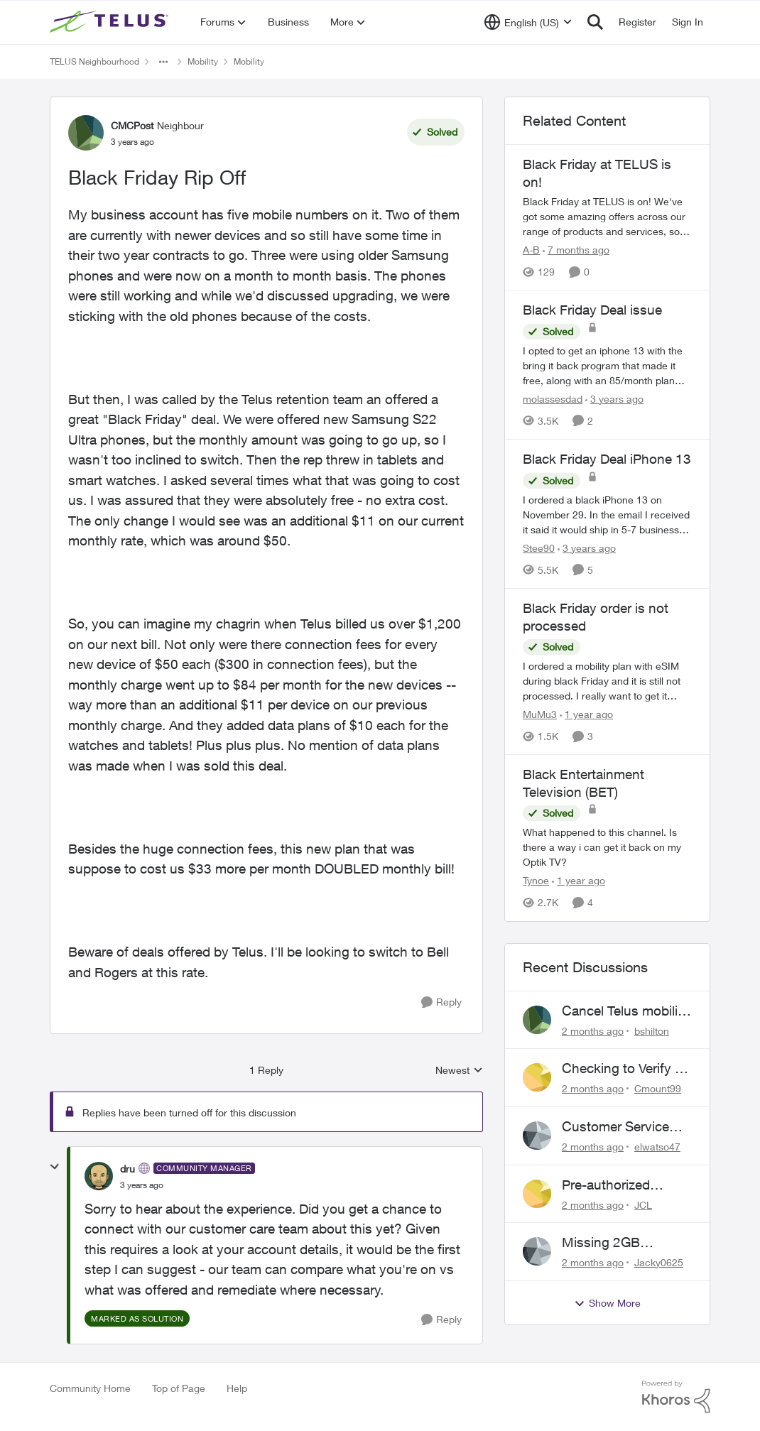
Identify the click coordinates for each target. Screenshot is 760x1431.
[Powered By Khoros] (676, 1397)
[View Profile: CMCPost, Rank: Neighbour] (86, 133)
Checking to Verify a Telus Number (622, 1068)
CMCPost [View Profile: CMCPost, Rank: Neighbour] (132, 125)
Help (237, 1388)
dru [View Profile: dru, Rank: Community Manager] (127, 1169)
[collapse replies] (54, 1166)
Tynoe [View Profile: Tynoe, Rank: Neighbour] (536, 881)
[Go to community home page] (111, 22)
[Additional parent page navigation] (163, 62)
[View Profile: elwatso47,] (537, 1135)
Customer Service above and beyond (618, 1127)
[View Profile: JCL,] (537, 1194)
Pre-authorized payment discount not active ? (616, 1185)
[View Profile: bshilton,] (537, 1020)
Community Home (90, 1388)
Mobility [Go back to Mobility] (203, 61)
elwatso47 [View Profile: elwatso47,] (657, 1147)
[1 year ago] (586, 714)
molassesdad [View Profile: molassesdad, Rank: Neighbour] (552, 399)
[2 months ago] (593, 1030)
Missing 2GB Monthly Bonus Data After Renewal (624, 1242)
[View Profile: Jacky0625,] (537, 1251)
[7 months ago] (576, 249)
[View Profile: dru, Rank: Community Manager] (99, 1176)
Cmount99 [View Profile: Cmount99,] (657, 1088)
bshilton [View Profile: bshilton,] (651, 1030)
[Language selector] (528, 22)
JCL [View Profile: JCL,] (643, 1204)
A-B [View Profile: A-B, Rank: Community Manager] (531, 250)
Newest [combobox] (459, 1070)
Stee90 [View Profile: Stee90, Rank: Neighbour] (539, 548)
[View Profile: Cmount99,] (537, 1077)
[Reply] (441, 1002)
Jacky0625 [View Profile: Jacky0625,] (658, 1262)
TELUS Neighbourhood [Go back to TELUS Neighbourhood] (94, 61)
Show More (607, 1303)
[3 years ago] (614, 398)
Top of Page (178, 1388)
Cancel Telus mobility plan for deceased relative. (625, 1011)
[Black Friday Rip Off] (141, 1185)
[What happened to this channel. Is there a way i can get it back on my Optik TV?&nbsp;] (607, 847)
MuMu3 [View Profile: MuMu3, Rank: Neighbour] (540, 714)
